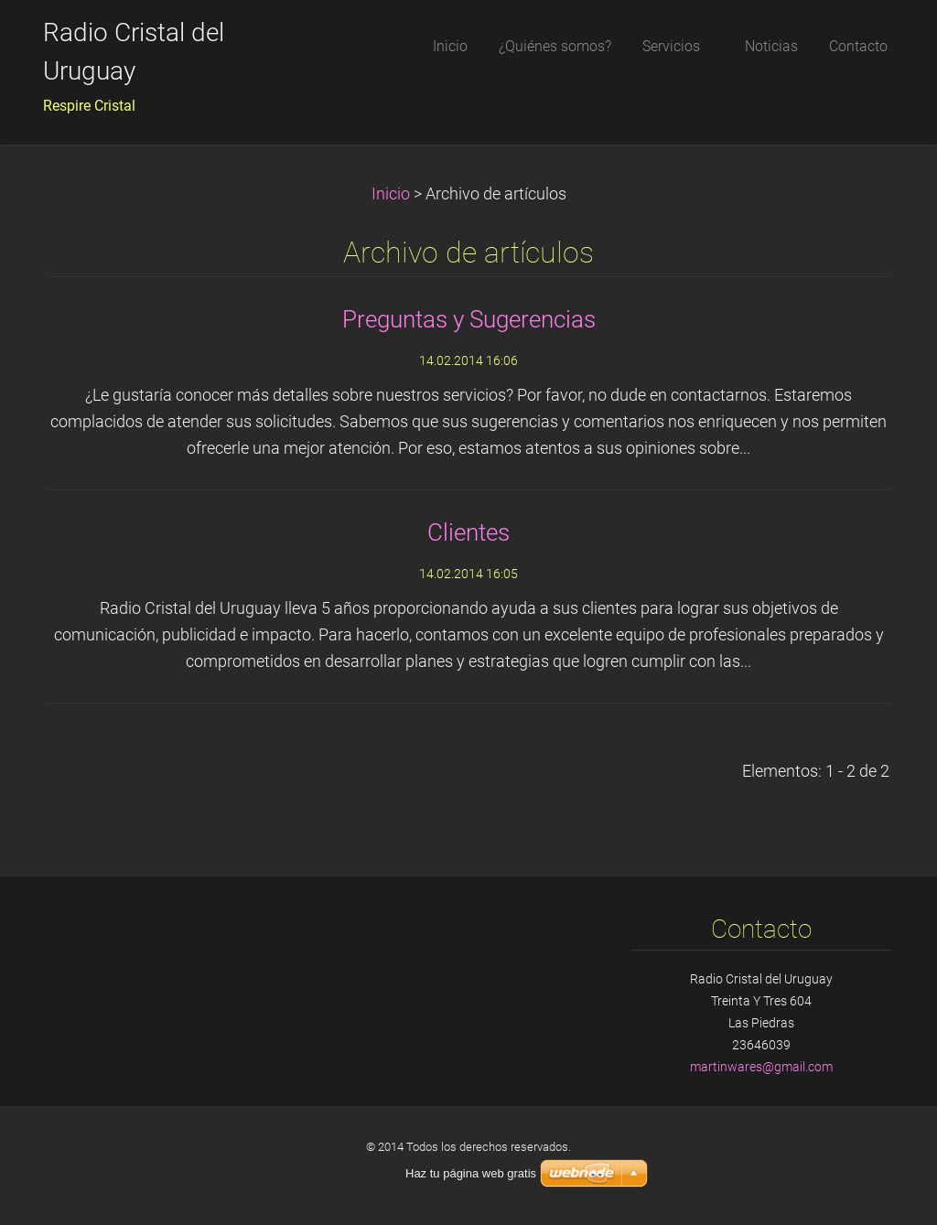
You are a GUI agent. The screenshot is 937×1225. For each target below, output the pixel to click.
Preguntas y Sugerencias (469, 319)
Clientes (468, 532)
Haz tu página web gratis (470, 1173)
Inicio (391, 194)
